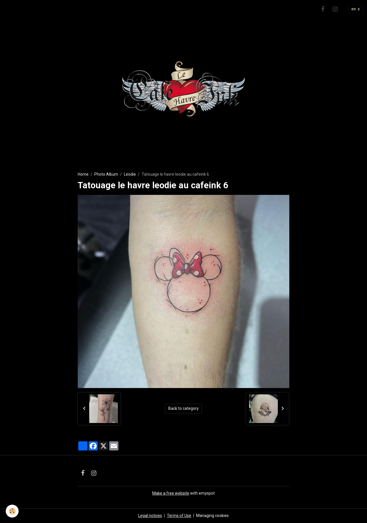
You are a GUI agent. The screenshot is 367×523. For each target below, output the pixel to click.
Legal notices (150, 515)
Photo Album (106, 174)
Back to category (183, 408)
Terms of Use (179, 515)
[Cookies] (12, 511)
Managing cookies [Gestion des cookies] (212, 515)
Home (83, 174)
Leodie (130, 174)
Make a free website (170, 493)
